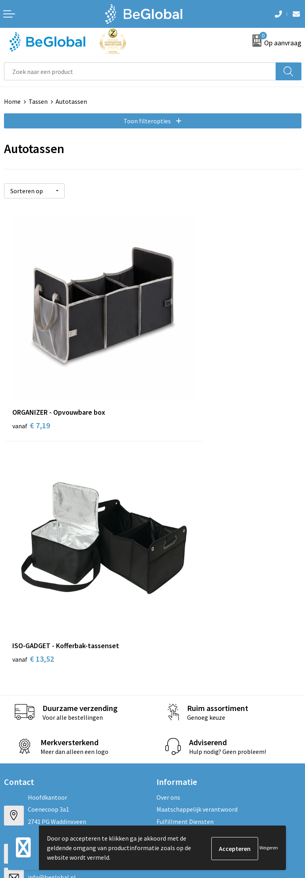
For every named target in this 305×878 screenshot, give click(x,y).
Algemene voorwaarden (36, 672)
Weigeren (268, 848)
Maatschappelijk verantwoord (196, 524)
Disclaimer (18, 709)
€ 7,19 (31, 374)
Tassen (38, 101)
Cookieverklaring (27, 684)
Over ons (168, 513)
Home (12, 101)
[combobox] (140, 71)
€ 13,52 (182, 374)
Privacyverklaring (27, 696)
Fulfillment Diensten (185, 537)
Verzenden (281, 778)
